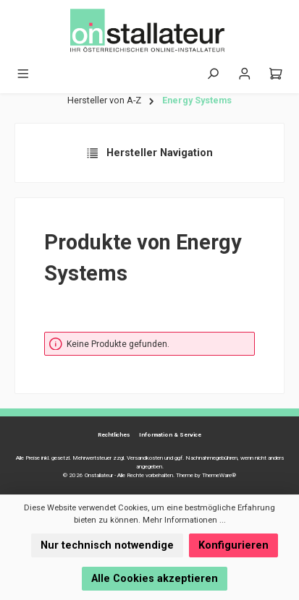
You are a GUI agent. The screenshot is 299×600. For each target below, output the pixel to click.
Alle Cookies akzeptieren (154, 579)
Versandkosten (145, 458)
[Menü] (23, 74)
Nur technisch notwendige (107, 545)
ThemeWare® (219, 475)
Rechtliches (114, 435)
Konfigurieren (233, 545)
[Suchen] (213, 74)
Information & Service (170, 435)
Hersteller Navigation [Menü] (149, 153)
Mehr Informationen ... (184, 520)
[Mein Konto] (245, 74)
